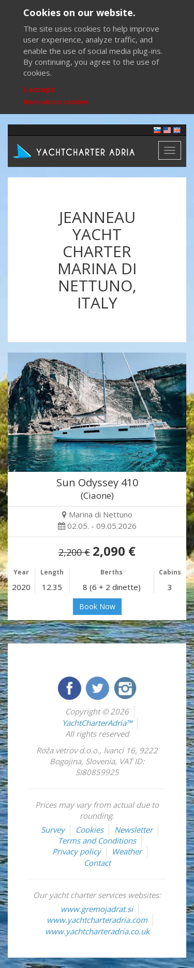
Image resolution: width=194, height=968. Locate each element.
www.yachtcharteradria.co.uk (97, 931)
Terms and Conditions (97, 840)
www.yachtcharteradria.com (97, 920)
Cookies (89, 829)
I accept (39, 89)
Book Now (97, 606)
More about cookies (56, 101)
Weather (127, 851)
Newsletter (133, 829)
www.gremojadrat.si (97, 909)
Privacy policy (76, 851)
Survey (53, 829)
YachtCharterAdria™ (97, 723)
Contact (97, 863)
